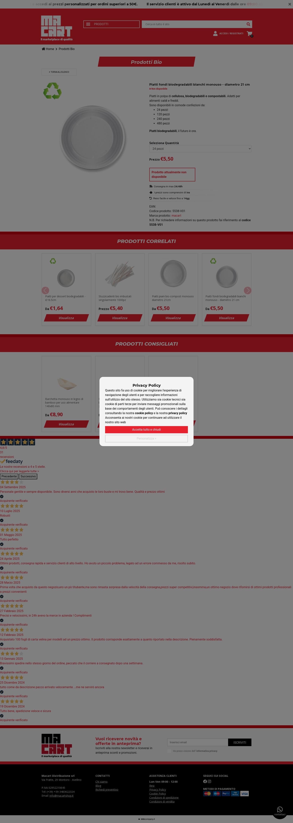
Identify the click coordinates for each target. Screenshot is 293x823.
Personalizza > (146, 438)
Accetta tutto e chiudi (146, 429)
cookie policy (144, 413)
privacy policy (177, 413)
